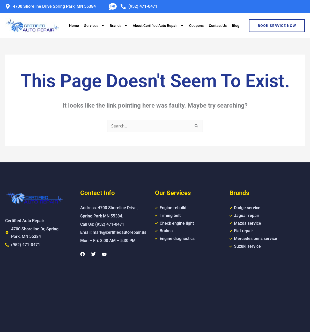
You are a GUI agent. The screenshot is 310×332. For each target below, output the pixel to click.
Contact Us (218, 26)
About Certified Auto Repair (158, 25)
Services (94, 25)
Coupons (196, 26)
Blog (235, 26)
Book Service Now (277, 26)
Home (74, 26)
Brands (119, 25)
